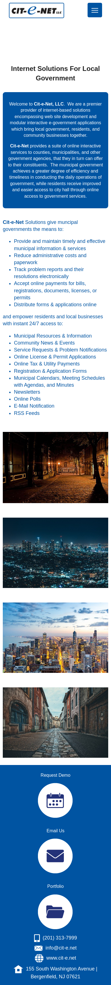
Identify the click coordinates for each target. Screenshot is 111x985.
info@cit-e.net (60, 948)
